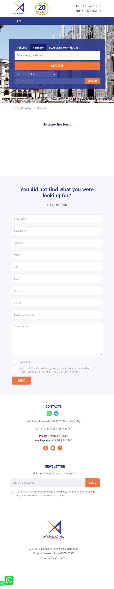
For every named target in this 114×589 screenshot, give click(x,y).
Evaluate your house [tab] (64, 47)
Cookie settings (48, 558)
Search (57, 65)
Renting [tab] (38, 47)
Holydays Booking (21, 108)
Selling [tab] (22, 47)
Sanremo (42, 108)
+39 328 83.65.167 (92, 10)
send (22, 380)
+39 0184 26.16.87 (90, 6)
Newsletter (25, 361)
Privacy (63, 558)
